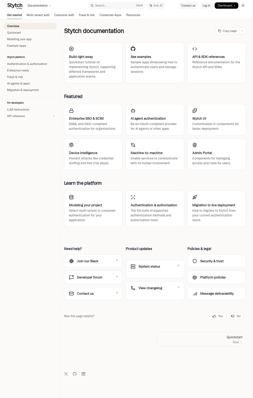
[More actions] (242, 30)
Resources (133, 16)
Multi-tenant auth (38, 16)
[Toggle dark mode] (243, 6)
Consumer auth (64, 16)
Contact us (188, 5)
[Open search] (116, 5)
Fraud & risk (87, 16)
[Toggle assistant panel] (156, 5)
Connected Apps (110, 16)
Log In (206, 5)
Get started (14, 16)
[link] (93, 62)
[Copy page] (227, 30)
